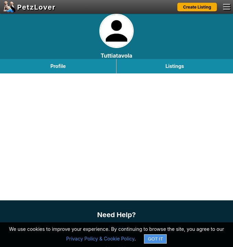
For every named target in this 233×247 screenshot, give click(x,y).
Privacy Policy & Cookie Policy (100, 239)
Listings (175, 66)
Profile (58, 66)
